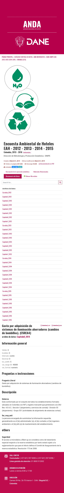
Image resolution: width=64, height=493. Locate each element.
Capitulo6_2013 (7, 250)
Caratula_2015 (6, 291)
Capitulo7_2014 (7, 287)
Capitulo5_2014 (7, 279)
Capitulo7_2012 (7, 221)
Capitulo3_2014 (7, 270)
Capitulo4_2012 (7, 209)
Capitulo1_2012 (7, 196)
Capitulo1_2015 (7, 295)
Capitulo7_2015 (7, 320)
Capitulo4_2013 (7, 242)
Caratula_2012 (6, 192)
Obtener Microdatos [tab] (30, 176)
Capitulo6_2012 (7, 217)
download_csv (45, 325)
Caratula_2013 (6, 225)
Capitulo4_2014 (7, 274)
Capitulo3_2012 (7, 205)
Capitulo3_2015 (7, 303)
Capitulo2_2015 (7, 299)
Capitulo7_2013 (7, 254)
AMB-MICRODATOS (39, 57)
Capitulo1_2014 (7, 262)
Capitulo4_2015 (7, 307)
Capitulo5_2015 (7, 311)
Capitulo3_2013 (7, 237)
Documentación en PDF (46, 164)
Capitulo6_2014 (7, 283)
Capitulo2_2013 (7, 233)
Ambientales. (27, 152)
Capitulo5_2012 (7, 213)
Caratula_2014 (6, 258)
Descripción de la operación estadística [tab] (17, 172)
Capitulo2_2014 (7, 266)
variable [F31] (21, 59)
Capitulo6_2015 (7, 316)
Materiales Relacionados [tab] (41, 172)
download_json (57, 325)
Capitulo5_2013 (7, 246)
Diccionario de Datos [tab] (13, 176)
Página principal (7, 57)
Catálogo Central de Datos (23, 57)
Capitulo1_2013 (7, 229)
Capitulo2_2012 (7, 201)
